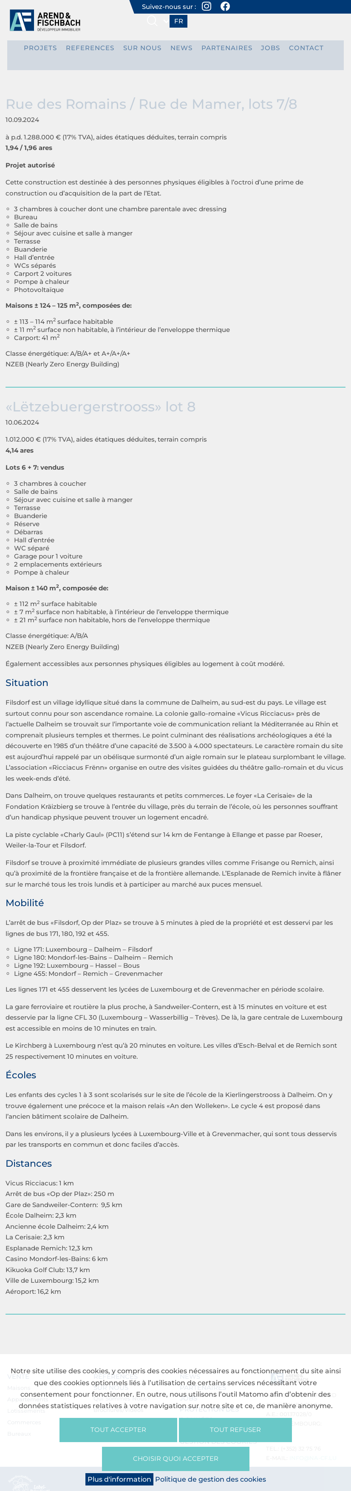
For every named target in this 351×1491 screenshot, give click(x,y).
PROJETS (50, 50)
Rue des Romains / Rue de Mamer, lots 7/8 (151, 96)
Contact (294, 50)
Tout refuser (235, 1427)
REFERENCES (96, 50)
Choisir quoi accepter (175, 1457)
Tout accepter (118, 1427)
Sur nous (144, 50)
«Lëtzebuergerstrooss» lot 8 (101, 398)
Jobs (261, 50)
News (180, 50)
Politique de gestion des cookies (210, 1479)
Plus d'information (119, 1479)
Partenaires (221, 50)
